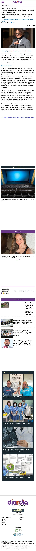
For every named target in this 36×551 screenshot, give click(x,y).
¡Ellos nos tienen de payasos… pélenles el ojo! (23, 291)
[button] (3, 247)
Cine (21, 519)
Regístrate (18, 512)
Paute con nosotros (18, 514)
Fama (11, 51)
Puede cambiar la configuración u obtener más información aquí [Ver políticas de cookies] (15, 549)
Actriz (19, 51)
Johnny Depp (5, 51)
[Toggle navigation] (2, 2)
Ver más (29, 372)
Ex (22, 51)
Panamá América (6, 517)
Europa (15, 51)
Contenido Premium (18, 167)
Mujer (3, 522)
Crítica (3, 519)
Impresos (22, 517)
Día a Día (4, 521)
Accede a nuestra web (7, 65)
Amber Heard (27, 51)
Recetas (4, 524)
